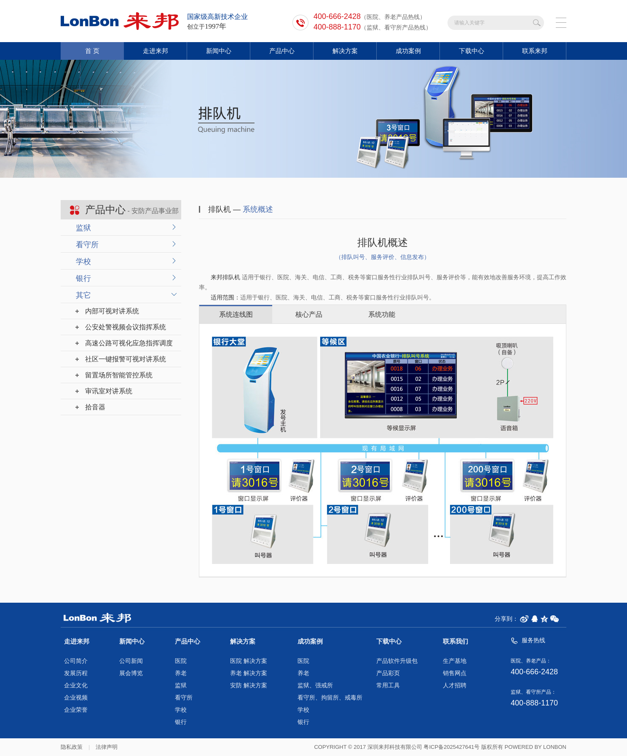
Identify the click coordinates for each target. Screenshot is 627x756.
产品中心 (282, 50)
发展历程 (76, 673)
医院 (181, 661)
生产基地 (454, 661)
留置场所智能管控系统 (119, 375)
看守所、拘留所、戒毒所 (329, 698)
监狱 (83, 228)
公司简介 (76, 661)
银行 (83, 278)
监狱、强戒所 (315, 685)
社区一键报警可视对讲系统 (125, 359)
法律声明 (107, 747)
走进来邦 (155, 50)
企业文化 (76, 685)
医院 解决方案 (248, 661)
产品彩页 (388, 673)
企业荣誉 (76, 710)
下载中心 (471, 50)
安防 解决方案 (248, 685)
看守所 (87, 244)
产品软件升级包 (397, 661)
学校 (83, 261)
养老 (181, 673)
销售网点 (454, 673)
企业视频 (76, 698)
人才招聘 (454, 685)
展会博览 (131, 673)
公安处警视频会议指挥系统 (125, 327)
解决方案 (345, 50)
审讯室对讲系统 (108, 391)
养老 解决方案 (248, 673)
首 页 (92, 50)
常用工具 (388, 685)
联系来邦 (534, 50)
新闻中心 (218, 50)
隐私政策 (72, 747)
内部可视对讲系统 (112, 311)
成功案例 (408, 50)
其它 (83, 295)
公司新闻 (131, 661)
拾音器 (95, 407)
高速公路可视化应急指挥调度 (129, 343)
